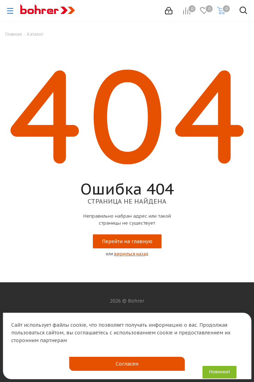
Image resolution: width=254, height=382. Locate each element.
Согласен (127, 364)
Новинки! (219, 372)
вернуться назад (131, 253)
